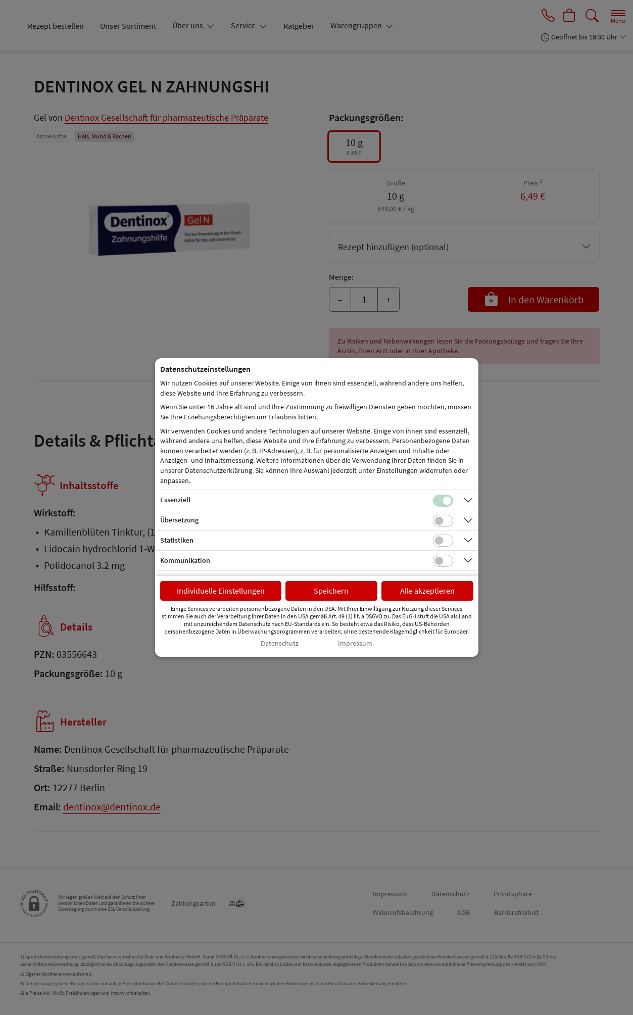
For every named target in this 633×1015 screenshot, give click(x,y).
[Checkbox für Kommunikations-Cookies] (443, 561)
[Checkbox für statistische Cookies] (443, 541)
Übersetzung (179, 519)
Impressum (355, 643)
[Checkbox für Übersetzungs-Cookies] (443, 521)
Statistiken (176, 540)
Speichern (331, 591)
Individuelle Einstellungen (221, 591)
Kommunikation (185, 560)
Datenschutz (280, 643)
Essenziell (175, 499)
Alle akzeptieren (427, 591)
